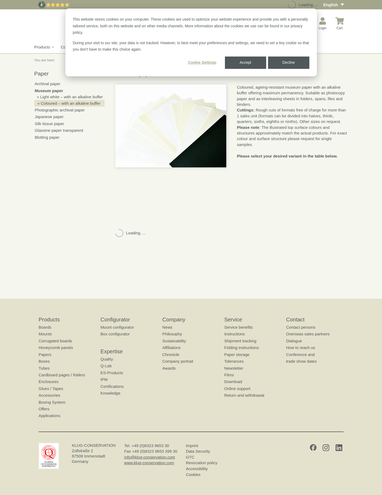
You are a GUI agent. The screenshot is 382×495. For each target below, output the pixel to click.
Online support (237, 388)
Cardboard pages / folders (62, 375)
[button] (170, 125)
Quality (106, 359)
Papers (45, 354)
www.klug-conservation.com (149, 462)
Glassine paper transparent (59, 130)
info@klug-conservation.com (149, 457)
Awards (169, 368)
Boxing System (52, 402)
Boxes (44, 361)
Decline (288, 62)
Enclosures (48, 381)
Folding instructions (241, 347)
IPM (103, 379)
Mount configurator (117, 327)
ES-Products (111, 372)
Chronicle (170, 354)
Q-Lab (106, 365)
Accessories (49, 395)
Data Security (198, 451)
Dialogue (294, 341)
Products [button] (43, 47)
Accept (245, 62)
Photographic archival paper (60, 110)
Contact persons (300, 327)
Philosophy (172, 334)
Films (229, 375)
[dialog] (191, 42)
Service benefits (238, 327)
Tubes (44, 368)
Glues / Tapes (51, 388)
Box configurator (114, 334)
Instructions (234, 334)
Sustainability (174, 341)
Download (233, 381)
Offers (44, 409)
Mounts (45, 334)
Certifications (112, 386)
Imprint (192, 445)
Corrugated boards (55, 341)
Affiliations (171, 347)
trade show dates (301, 361)
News (167, 327)
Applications (49, 415)
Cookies (193, 474)
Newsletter (233, 368)
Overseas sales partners (308, 334)
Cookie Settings (202, 62)
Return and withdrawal (244, 395)
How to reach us (300, 347)
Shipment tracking (240, 341)
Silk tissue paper (49, 123)
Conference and (300, 354)
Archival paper (48, 83)
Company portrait (177, 361)
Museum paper (49, 90)
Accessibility (197, 468)
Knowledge (110, 393)
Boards (45, 327)
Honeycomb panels (56, 347)
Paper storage (236, 354)
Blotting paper (47, 137)
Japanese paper (49, 116)
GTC (190, 457)
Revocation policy (201, 462)
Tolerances (234, 361)
